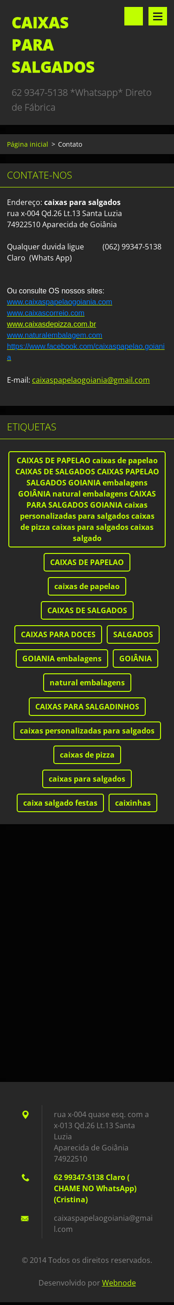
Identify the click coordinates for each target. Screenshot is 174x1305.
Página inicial (27, 144)
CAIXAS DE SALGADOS (87, 610)
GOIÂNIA (135, 658)
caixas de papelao (87, 586)
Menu (157, 16)
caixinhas (133, 803)
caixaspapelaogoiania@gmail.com (91, 380)
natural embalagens (87, 682)
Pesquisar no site (133, 16)
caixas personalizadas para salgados (87, 731)
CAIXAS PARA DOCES (58, 634)
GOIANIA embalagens (62, 658)
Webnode (119, 1283)
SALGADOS (133, 634)
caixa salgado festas (60, 803)
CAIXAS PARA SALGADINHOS (87, 707)
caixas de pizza (87, 755)
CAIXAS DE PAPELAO (87, 562)
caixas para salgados (87, 779)
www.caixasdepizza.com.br (51, 324)
